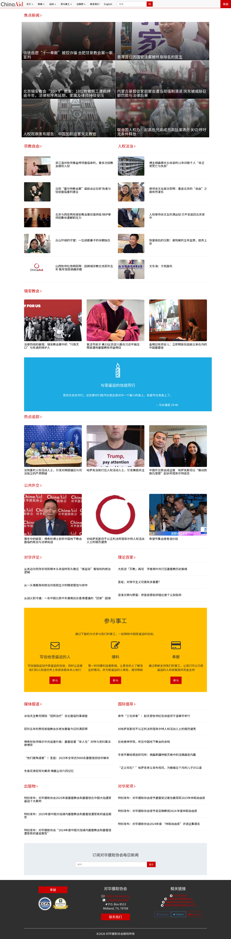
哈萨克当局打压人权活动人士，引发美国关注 (115, 470)
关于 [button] (29, 4)
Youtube (194, 914)
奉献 (226, 4)
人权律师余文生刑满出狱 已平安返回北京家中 (177, 216)
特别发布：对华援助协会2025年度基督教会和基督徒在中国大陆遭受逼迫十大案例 (67, 799)
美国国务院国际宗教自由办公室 (179, 905)
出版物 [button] (81, 4)
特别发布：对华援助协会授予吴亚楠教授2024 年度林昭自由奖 (157, 811)
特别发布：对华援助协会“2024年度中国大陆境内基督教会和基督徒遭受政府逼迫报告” (67, 831)
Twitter (178, 914)
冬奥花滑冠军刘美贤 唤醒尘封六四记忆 (49, 771)
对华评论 (33, 557)
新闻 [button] (41, 4)
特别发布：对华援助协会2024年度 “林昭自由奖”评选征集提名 (159, 824)
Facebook (162, 914)
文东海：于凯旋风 (160, 266)
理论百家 (127, 557)
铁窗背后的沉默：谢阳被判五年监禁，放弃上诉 (178, 241)
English (108, 4)
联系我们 (94, 4)
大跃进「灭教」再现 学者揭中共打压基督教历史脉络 (152, 569)
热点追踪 (33, 416)
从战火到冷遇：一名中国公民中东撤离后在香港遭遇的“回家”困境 (67, 598)
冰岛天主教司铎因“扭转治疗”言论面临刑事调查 (56, 716)
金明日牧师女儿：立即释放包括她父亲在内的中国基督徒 (178, 346)
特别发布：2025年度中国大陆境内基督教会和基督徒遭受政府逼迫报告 (67, 815)
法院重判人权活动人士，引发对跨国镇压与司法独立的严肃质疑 (53, 471)
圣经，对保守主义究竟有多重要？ (139, 582)
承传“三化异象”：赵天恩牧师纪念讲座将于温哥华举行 (154, 716)
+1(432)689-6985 (116, 900)
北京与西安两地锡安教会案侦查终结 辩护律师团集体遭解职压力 (83, 216)
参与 (55, 680)
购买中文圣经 (179, 895)
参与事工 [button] (66, 4)
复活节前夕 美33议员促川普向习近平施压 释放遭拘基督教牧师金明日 (114, 346)
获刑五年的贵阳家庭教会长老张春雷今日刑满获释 (56, 729)
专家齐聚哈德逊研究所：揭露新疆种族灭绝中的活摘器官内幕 (157, 754)
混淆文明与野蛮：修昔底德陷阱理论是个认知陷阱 (149, 595)
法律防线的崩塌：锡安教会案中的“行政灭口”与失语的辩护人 (51, 346)
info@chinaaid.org (116, 896)
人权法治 (127, 146)
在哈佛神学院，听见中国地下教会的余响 (144, 741)
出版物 (31, 786)
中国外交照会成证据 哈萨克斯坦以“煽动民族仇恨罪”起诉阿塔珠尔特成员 (178, 471)
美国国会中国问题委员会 (179, 898)
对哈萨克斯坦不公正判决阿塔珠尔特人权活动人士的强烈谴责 (115, 540)
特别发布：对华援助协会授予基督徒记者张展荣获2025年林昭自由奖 (161, 798)
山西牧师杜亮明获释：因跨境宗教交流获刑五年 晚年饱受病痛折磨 (84, 267)
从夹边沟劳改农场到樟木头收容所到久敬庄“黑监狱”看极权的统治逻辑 (67, 570)
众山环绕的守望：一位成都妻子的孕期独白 (82, 240)
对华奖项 (127, 786)
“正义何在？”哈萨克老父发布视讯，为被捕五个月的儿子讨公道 (160, 767)
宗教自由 (33, 146)
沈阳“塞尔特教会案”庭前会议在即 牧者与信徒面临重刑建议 (83, 190)
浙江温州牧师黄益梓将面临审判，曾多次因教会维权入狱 (84, 164)
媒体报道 (33, 704)
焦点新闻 (33, 15)
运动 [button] (52, 4)
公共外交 (33, 485)
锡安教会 (33, 291)
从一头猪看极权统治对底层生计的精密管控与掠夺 (56, 585)
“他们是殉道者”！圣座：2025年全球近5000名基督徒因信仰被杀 (66, 758)
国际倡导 (127, 704)
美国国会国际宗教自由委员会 (179, 902)
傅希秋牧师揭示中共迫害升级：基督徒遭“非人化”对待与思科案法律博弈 (67, 743)
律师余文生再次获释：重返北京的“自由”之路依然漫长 (178, 190)
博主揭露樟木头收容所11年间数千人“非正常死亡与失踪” (176, 164)
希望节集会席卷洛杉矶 (163, 539)
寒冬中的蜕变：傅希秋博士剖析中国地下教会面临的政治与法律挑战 (53, 540)
